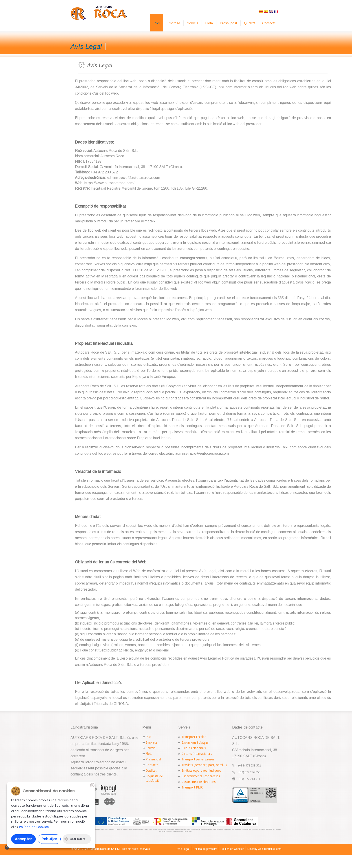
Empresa (173, 23)
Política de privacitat (205, 849)
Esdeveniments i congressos (201, 776)
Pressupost (228, 23)
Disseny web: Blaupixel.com (264, 849)
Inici (157, 23)
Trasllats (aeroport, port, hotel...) (204, 765)
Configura (75, 839)
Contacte (269, 23)
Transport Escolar (194, 737)
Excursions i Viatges (195, 742)
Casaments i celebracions (199, 782)
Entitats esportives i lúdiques (201, 770)
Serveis (192, 23)
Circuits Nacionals (194, 748)
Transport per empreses (198, 759)
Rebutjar (49, 839)
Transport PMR (192, 787)
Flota (209, 23)
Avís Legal (183, 849)
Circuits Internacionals (197, 753)
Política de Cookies (232, 849)
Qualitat (249, 23)
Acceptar (23, 839)
